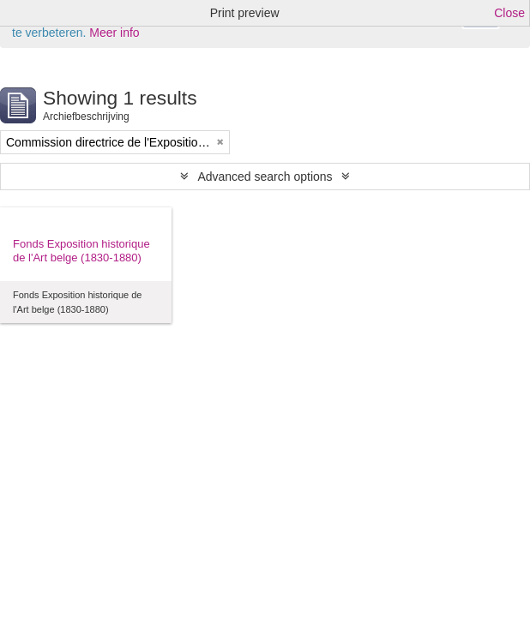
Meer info (114, 32)
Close (509, 13)
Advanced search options (264, 176)
